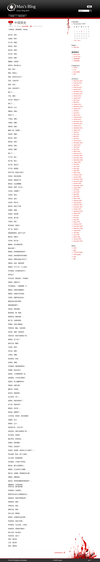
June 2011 (76, 134)
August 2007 (77, 213)
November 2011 (77, 123)
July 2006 (76, 232)
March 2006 (76, 237)
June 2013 (76, 100)
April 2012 (76, 113)
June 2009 (76, 166)
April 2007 (76, 219)
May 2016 (76, 85)
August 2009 (77, 162)
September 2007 (78, 211)
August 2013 (77, 98)
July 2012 (76, 111)
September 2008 (78, 185)
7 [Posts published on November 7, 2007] (81, 31)
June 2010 (76, 147)
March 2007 (76, 222)
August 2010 (77, 145)
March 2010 (76, 151)
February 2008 (77, 200)
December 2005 (77, 241)
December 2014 (77, 91)
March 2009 (76, 172)
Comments (77, 252)
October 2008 (77, 183)
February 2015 (77, 87)
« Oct (74, 40)
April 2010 (76, 149)
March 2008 (76, 198)
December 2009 (77, 155)
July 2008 (76, 190)
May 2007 (76, 217)
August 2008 (77, 187)
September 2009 (78, 160)
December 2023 (77, 81)
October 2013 (77, 96)
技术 (74, 74)
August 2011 (77, 130)
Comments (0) (58, 552)
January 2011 (77, 140)
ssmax (60, 560)
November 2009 (77, 158)
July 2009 (76, 164)
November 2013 (77, 93)
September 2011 (78, 128)
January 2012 (77, 119)
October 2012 (77, 104)
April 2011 (76, 138)
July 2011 (76, 132)
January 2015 (77, 89)
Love (74, 70)
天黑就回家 (76, 61)
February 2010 (77, 153)
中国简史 (20, 22)
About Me (21, 16)
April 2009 (76, 170)
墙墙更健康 (76, 58)
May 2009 (76, 168)
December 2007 (77, 204)
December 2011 (77, 121)
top (89, 560)
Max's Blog (26, 6)
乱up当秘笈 (25, 26)
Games (75, 67)
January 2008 (77, 202)
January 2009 (77, 177)
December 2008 (77, 179)
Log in (75, 248)
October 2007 (77, 209)
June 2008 (76, 192)
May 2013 (76, 102)
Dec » (79, 40)
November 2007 (77, 207)
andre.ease (76, 54)
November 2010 (77, 143)
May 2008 (76, 194)
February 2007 (77, 224)
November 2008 (77, 181)
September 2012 (78, 106)
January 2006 (77, 239)
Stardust (24, 560)
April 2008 (76, 196)
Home (12, 16)
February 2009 (77, 175)
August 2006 (77, 230)
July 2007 (76, 215)
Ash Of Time (76, 56)
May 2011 (76, 136)
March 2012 (76, 115)
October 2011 (77, 126)
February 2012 (77, 117)
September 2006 (78, 228)
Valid (77, 254)
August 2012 (77, 108)
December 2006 (77, 226)
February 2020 (77, 83)
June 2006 (76, 234)
